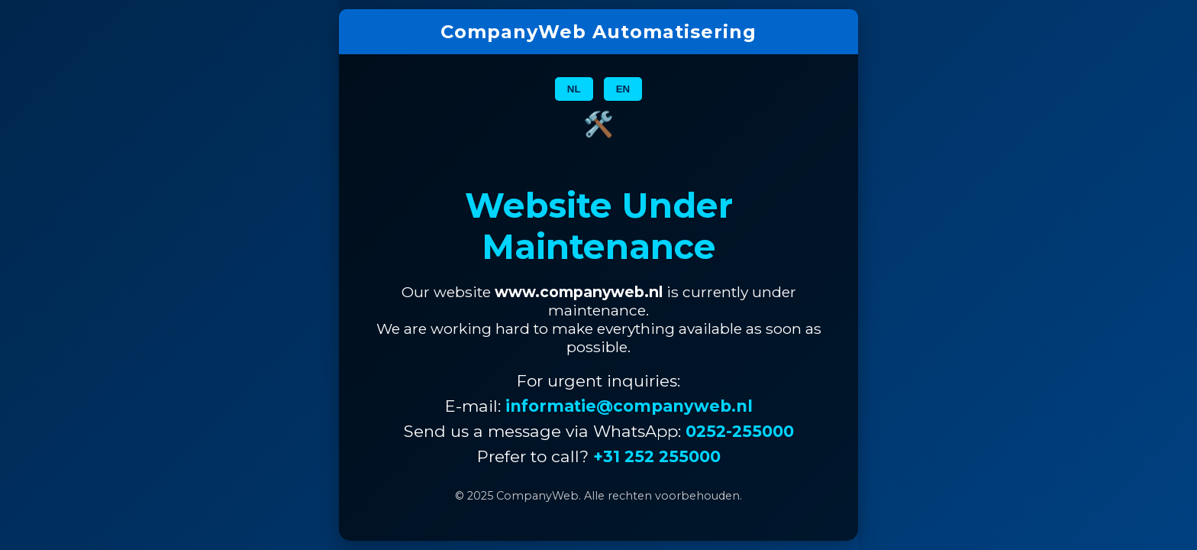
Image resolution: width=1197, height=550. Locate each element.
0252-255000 (740, 431)
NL (574, 89)
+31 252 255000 (657, 456)
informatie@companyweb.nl (629, 406)
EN (623, 89)
